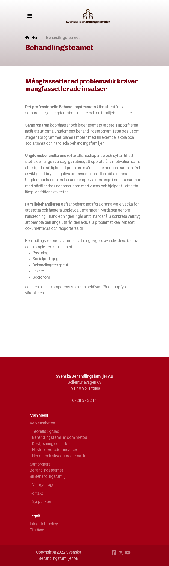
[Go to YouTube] (127, 552)
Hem (35, 37)
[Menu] (29, 16)
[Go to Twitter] (120, 552)
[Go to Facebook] (113, 552)
